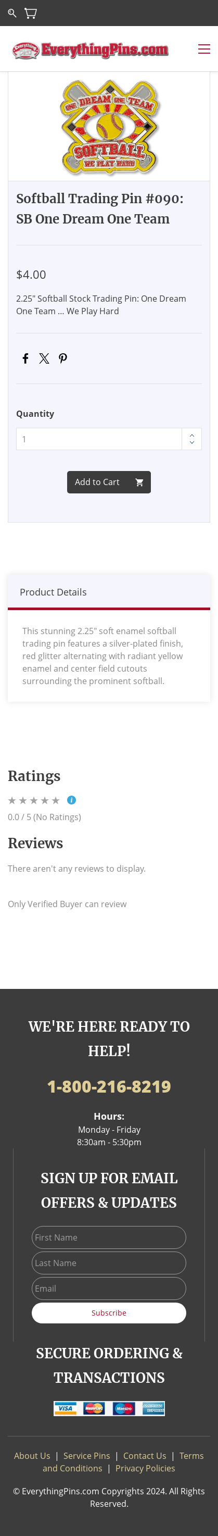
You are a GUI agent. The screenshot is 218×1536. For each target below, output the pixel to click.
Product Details (53, 592)
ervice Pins (89, 1455)
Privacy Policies (145, 1468)
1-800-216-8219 (109, 1086)
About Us (32, 1455)
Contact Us (144, 1455)
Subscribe (109, 1313)
